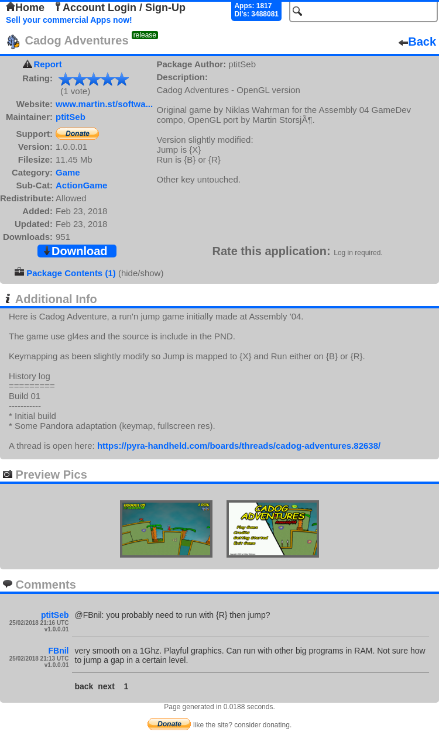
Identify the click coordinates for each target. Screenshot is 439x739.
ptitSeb (70, 117)
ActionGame (81, 185)
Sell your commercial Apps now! (69, 20)
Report (47, 64)
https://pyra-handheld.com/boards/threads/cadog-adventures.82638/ (238, 446)
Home (25, 7)
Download (75, 251)
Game (68, 172)
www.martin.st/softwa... (104, 104)
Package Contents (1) (71, 273)
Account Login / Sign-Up (119, 7)
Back (417, 41)
